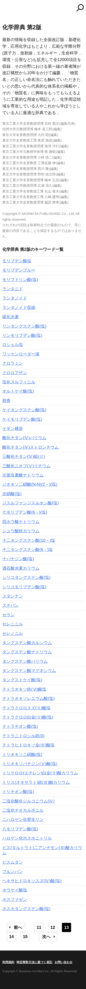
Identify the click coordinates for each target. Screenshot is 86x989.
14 (11, 936)
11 (39, 927)
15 (25, 936)
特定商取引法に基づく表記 (34, 962)
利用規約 (8, 962)
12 (52, 927)
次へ (46, 936)
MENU (5, 8)
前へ (18, 927)
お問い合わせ (63, 962)
